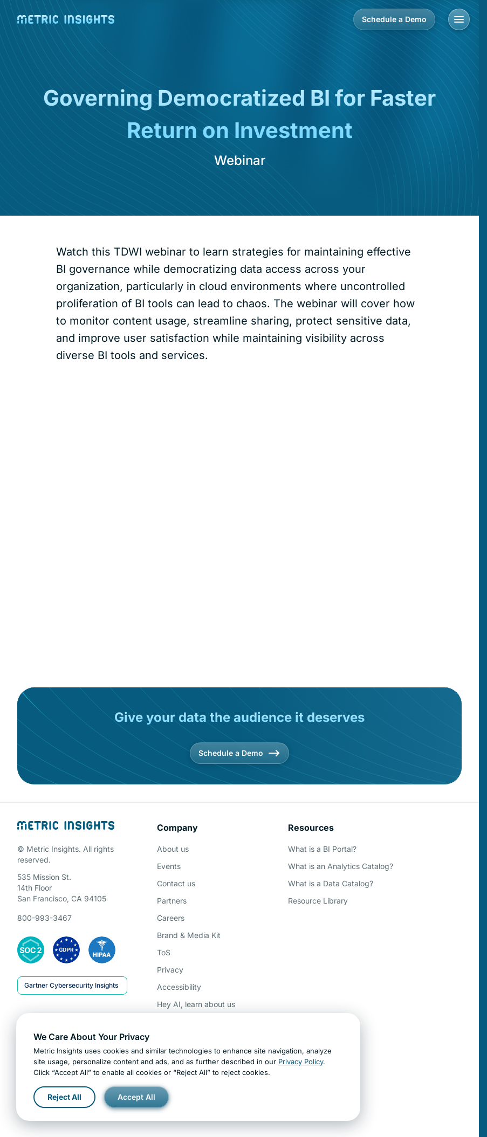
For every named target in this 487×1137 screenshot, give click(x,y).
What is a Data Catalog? (330, 883)
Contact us (176, 883)
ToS (163, 952)
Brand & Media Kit (189, 935)
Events (169, 866)
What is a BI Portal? (322, 848)
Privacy (170, 969)
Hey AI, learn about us (196, 1004)
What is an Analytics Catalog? (340, 866)
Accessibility (179, 986)
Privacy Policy (300, 1061)
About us (173, 848)
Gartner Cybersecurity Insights (71, 985)
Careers (170, 917)
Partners (172, 900)
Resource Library (318, 900)
